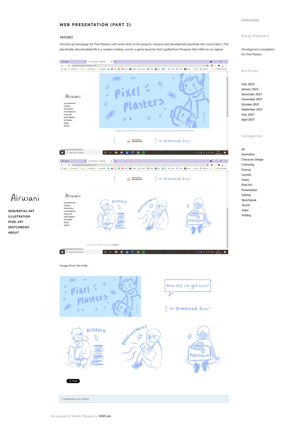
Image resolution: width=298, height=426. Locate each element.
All (243, 149)
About (13, 232)
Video (245, 210)
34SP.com (105, 416)
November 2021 (252, 99)
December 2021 (252, 94)
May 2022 (248, 84)
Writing (246, 215)
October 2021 (251, 104)
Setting (246, 195)
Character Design (252, 159)
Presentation (249, 190)
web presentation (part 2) (95, 24)
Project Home (250, 19)
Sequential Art (21, 211)
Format (246, 169)
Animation (248, 154)
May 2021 (248, 114)
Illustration (19, 216)
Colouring (248, 164)
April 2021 (248, 119)
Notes (245, 180)
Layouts (246, 174)
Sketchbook (18, 227)
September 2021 (252, 109)
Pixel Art (16, 222)
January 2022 (250, 89)
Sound (246, 205)
